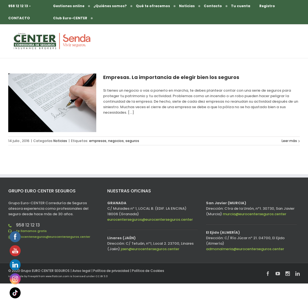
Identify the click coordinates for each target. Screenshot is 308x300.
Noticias (60, 140)
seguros (132, 140)
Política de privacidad (111, 270)
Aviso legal (81, 270)
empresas (97, 140)
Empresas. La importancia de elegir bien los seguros (171, 77)
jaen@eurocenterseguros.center (150, 249)
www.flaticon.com (57, 276)
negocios (116, 140)
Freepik (33, 276)
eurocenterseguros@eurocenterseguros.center (53, 236)
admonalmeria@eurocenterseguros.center (245, 249)
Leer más (289, 140)
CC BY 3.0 (101, 276)
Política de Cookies (148, 270)
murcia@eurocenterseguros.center (254, 214)
